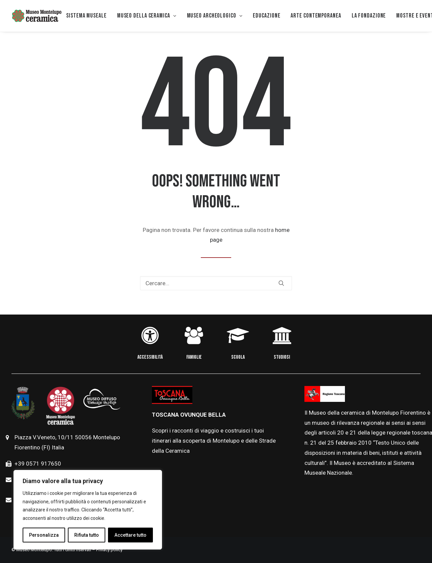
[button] (281, 283)
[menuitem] (86, 16)
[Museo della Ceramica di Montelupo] (36, 16)
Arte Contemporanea (316, 15)
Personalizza (44, 535)
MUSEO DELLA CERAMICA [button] (147, 15)
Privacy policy (109, 549)
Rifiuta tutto (86, 535)
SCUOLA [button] (238, 357)
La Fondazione (369, 15)
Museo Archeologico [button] (215, 15)
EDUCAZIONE (266, 15)
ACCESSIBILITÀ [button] (150, 357)
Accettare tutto (130, 535)
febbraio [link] (346, 442)
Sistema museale (86, 15)
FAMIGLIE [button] (194, 357)
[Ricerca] (216, 283)
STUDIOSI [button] (282, 357)
